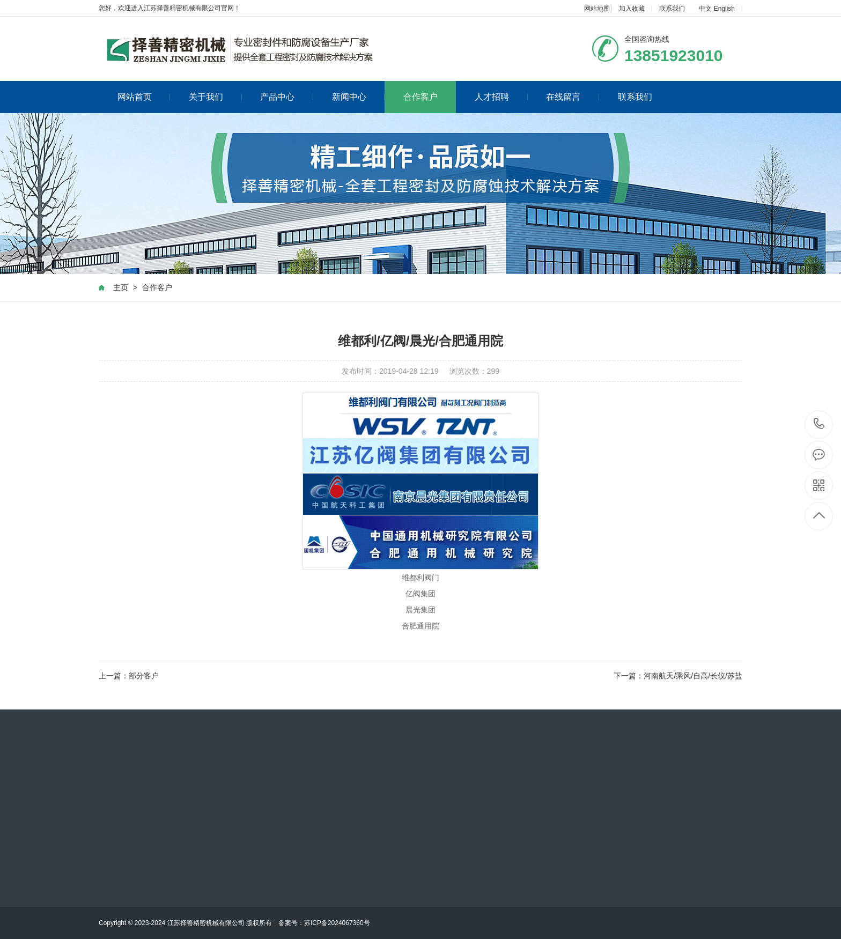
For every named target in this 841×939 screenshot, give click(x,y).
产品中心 (286, 96)
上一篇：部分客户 (129, 676)
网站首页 (144, 96)
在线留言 (572, 96)
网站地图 (597, 8)
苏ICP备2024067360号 (337, 923)
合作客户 (420, 96)
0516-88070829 (819, 424)
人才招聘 (501, 96)
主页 (120, 288)
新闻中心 (358, 96)
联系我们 (672, 8)
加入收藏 (632, 8)
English (724, 8)
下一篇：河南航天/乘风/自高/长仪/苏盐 (678, 676)
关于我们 (215, 96)
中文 (705, 8)
